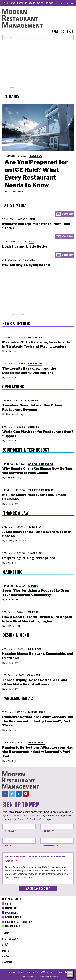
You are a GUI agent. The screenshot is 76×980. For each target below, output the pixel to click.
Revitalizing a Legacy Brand (26, 265)
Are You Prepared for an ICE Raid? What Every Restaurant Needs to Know (36, 173)
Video (32, 219)
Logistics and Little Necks (24, 246)
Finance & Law (35, 155)
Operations (34, 400)
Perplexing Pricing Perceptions (29, 558)
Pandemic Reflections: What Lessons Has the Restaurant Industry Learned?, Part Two (37, 751)
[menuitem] (5, 3)
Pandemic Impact (36, 711)
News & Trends (35, 337)
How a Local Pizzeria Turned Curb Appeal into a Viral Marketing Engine (37, 619)
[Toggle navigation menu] (70, 974)
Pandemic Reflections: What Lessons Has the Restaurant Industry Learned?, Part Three (37, 721)
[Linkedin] (67, 3)
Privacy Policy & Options (31, 819)
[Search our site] (35, 37)
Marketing (33, 585)
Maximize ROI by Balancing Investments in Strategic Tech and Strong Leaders (36, 344)
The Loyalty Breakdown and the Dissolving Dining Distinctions (29, 370)
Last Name (46, 831)
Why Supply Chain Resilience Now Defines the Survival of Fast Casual (37, 470)
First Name (8, 831)
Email (6, 845)
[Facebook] (57, 3)
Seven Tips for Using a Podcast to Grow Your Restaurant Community (35, 592)
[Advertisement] (38, 65)
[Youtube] (72, 3)
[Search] (71, 37)
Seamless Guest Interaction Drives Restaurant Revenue (32, 407)
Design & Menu (35, 648)
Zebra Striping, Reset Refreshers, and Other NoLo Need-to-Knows (34, 682)
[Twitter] (62, 3)
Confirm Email (48, 845)
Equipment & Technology (40, 463)
